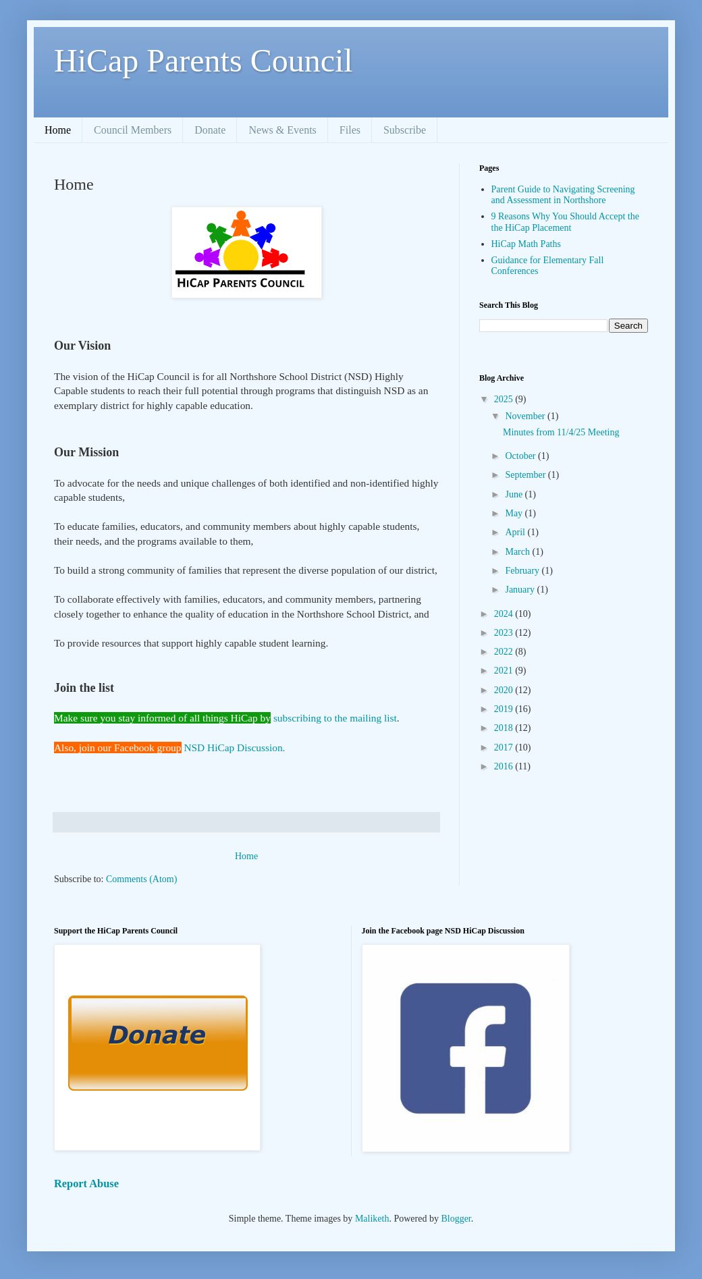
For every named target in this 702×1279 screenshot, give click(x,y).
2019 (505, 709)
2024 (505, 614)
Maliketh (372, 1219)
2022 (505, 652)
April (516, 532)
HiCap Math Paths (526, 244)
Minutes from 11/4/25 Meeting (561, 432)
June (514, 494)
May (514, 513)
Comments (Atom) (141, 879)
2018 (505, 728)
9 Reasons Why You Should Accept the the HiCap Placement (565, 222)
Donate (209, 130)
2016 (505, 766)
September (526, 475)
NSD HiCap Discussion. (234, 747)
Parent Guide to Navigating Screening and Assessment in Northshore (563, 195)
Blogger (455, 1219)
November (526, 416)
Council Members (132, 130)
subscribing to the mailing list (335, 718)
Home (58, 130)
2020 (505, 690)
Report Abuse (86, 1183)
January (521, 589)
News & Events (282, 130)
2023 (505, 633)
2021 (505, 670)
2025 (505, 399)
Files (350, 130)
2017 (505, 747)
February (523, 571)
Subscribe (404, 130)
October (521, 456)
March (518, 552)
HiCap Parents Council (203, 60)
